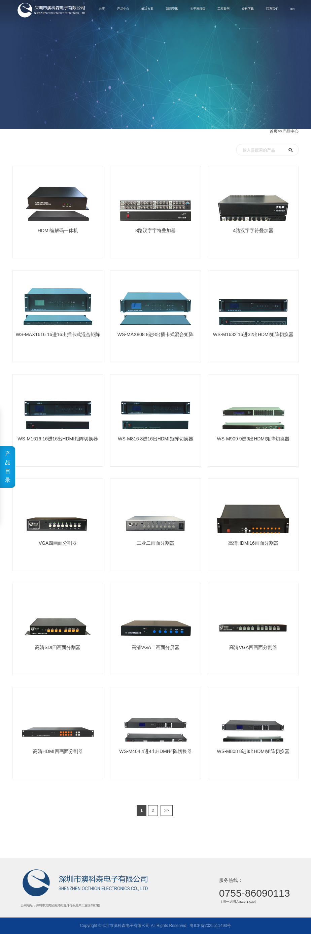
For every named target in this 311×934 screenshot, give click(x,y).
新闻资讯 (146, 10)
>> (166, 810)
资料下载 (233, 10)
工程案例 (205, 10)
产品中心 (290, 131)
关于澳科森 (176, 10)
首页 (274, 131)
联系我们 (261, 10)
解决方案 (119, 10)
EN (284, 10)
